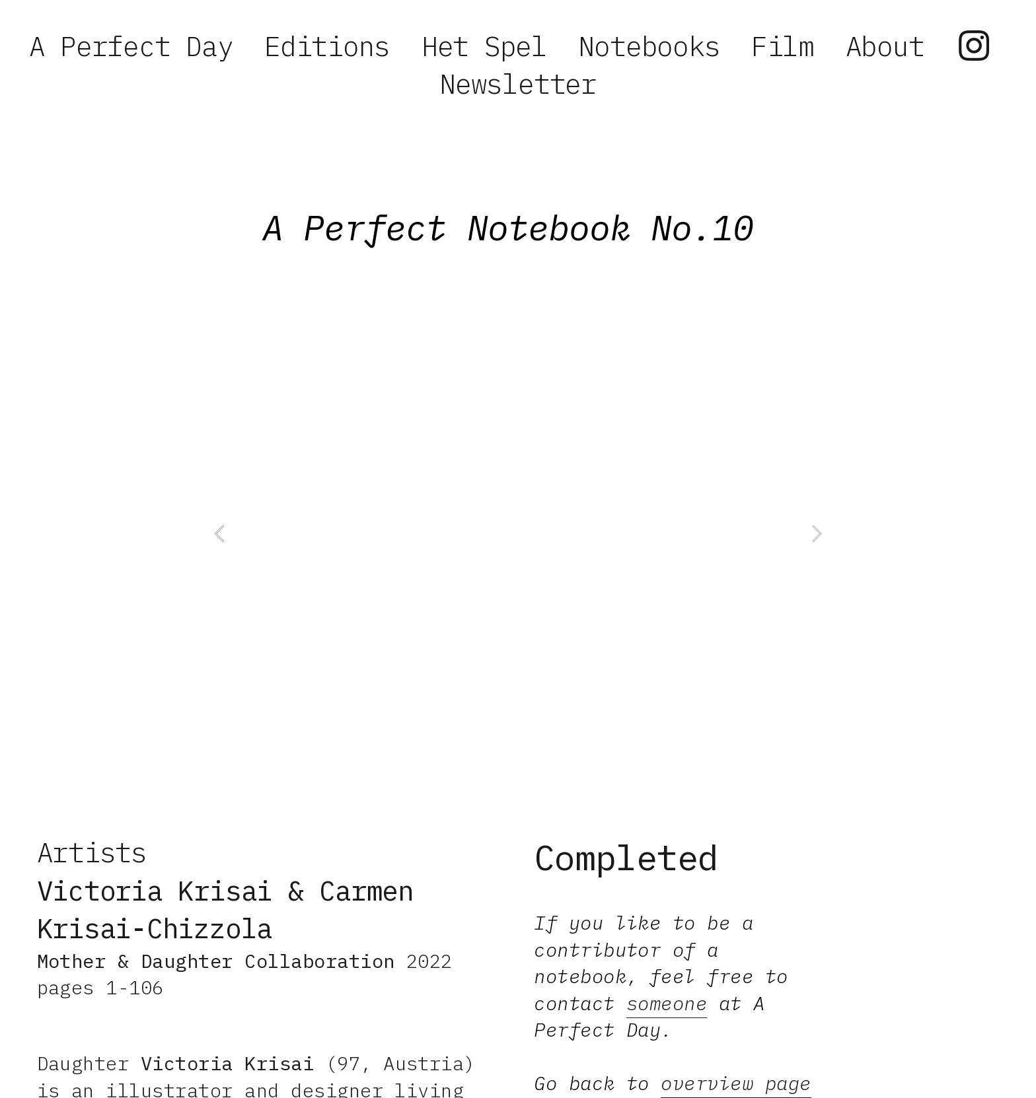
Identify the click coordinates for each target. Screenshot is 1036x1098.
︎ (973, 45)
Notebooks (649, 45)
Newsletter (518, 83)
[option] (517, 533)
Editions (327, 45)
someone (666, 1002)
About (885, 45)
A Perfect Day (131, 45)
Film (782, 45)
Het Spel (484, 45)
